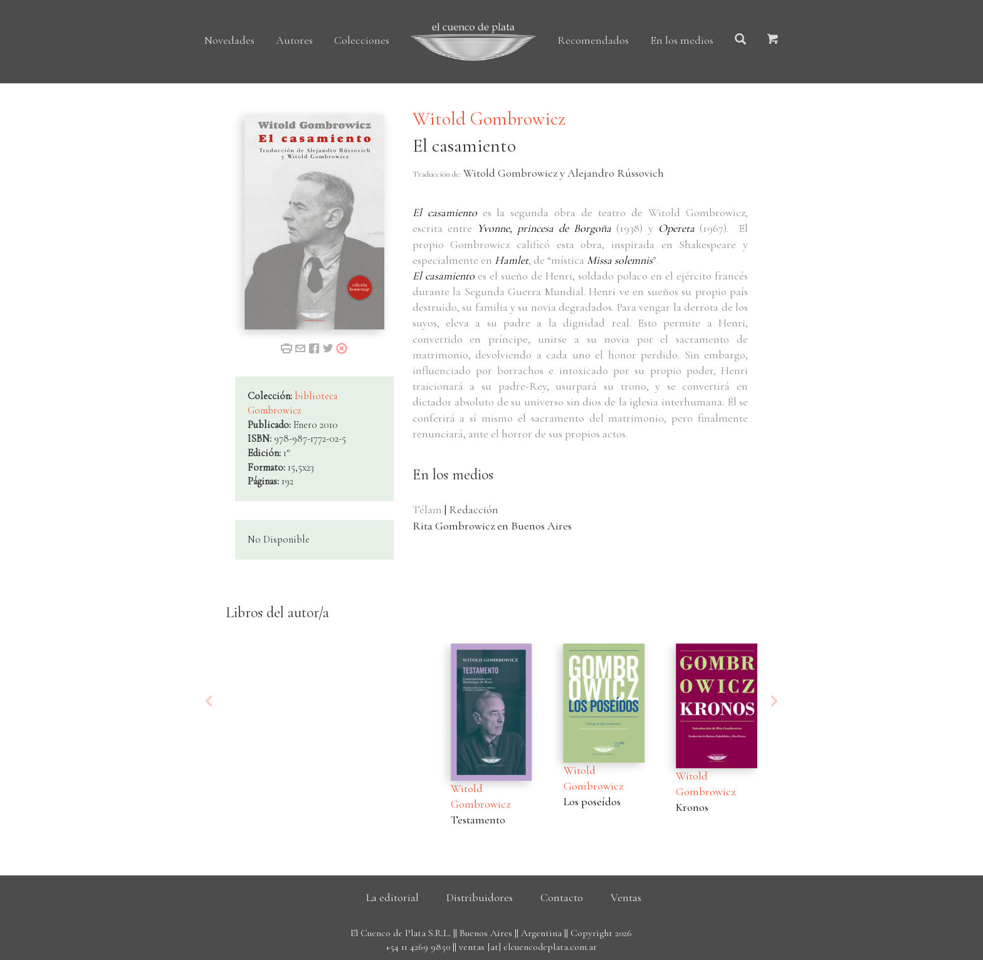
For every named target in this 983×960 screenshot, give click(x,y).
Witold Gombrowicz (489, 118)
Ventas (626, 897)
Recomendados (593, 40)
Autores (294, 40)
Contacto (561, 897)
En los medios (681, 40)
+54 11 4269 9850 (418, 947)
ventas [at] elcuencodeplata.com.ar (528, 947)
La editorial (392, 897)
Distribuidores (479, 897)
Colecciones (361, 40)
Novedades (229, 40)
